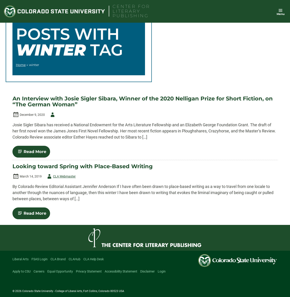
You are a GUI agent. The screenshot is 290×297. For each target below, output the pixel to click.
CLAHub (74, 259)
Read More (33, 153)
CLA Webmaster (61, 176)
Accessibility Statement (121, 271)
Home (21, 65)
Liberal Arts (20, 259)
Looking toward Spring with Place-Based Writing (82, 166)
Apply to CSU (21, 271)
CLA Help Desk (93, 259)
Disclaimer (147, 271)
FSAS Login (39, 259)
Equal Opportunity (60, 271)
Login (162, 271)
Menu (281, 14)
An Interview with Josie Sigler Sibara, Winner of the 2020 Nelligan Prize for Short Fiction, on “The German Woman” (142, 102)
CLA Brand (58, 259)
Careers (39, 271)
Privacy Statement (89, 271)
